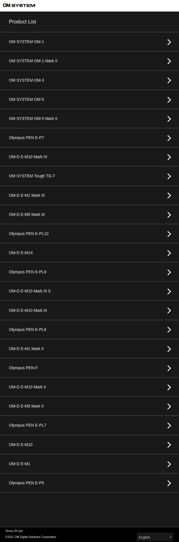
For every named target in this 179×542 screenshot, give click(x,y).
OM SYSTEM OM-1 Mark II (33, 61)
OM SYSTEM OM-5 (26, 99)
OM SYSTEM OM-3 (26, 80)
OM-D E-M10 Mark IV (28, 156)
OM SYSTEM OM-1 (26, 41)
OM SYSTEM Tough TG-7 (32, 176)
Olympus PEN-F (23, 368)
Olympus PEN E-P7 (26, 137)
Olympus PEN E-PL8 (27, 329)
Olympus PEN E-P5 (26, 483)
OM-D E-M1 (19, 463)
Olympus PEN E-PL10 (29, 233)
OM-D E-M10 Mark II (27, 387)
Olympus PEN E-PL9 (27, 272)
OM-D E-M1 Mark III (27, 195)
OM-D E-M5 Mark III (27, 214)
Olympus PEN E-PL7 (27, 425)
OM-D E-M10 (20, 444)
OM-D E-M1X (21, 252)
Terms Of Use (14, 531)
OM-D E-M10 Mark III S (30, 291)
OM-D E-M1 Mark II (26, 348)
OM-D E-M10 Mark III (28, 310)
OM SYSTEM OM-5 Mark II (33, 118)
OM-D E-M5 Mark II (26, 406)
